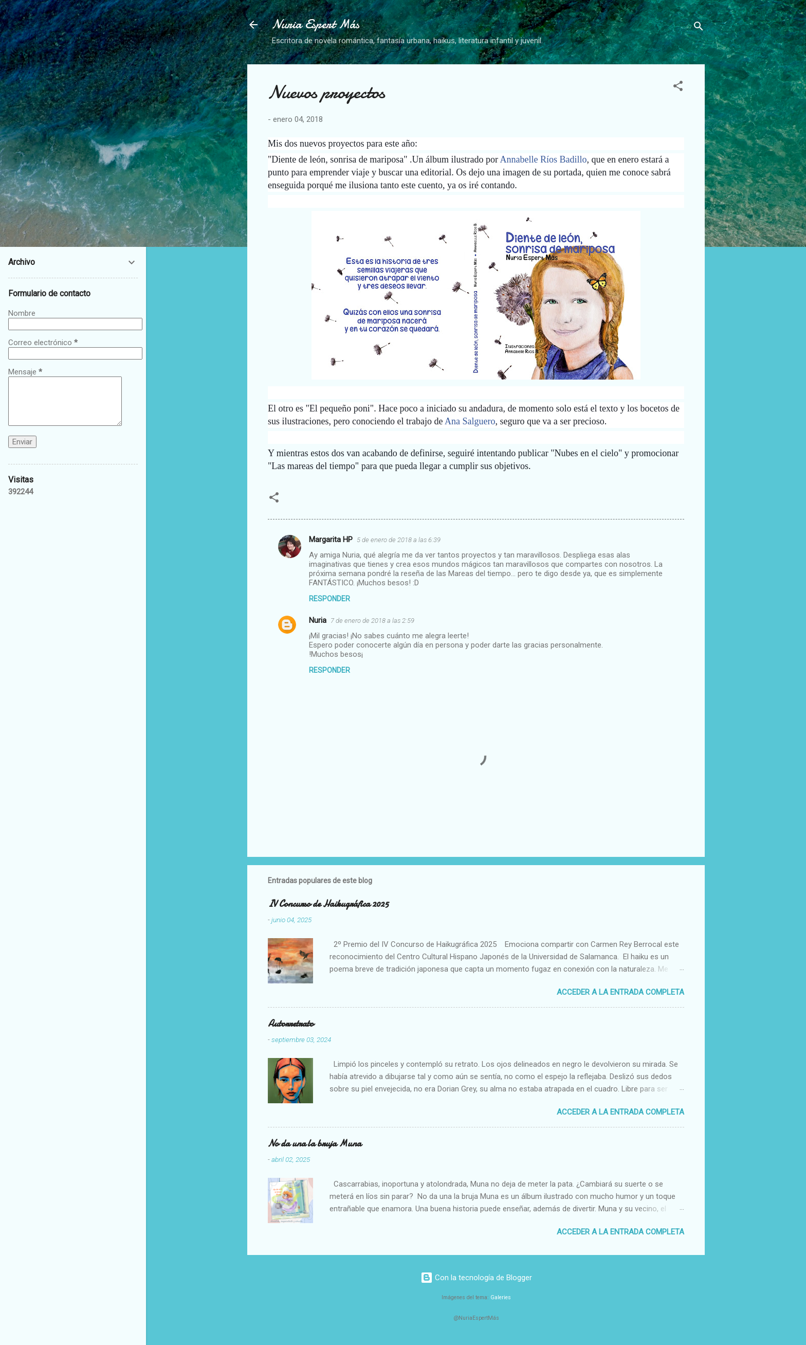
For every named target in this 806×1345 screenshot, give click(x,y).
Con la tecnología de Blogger (476, 1277)
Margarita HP (331, 539)
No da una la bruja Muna (314, 1143)
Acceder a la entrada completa (620, 992)
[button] (678, 88)
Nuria (317, 620)
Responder (329, 599)
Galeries (500, 1297)
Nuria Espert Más (315, 24)
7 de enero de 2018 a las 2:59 (372, 620)
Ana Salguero (470, 421)
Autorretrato (291, 1023)
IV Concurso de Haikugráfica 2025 (328, 904)
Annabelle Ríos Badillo (543, 159)
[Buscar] (698, 28)
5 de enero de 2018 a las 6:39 (399, 540)
